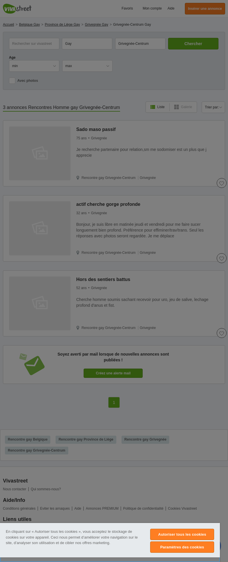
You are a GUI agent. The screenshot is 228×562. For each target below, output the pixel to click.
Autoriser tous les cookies (182, 534)
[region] (110, 542)
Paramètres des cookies (182, 547)
